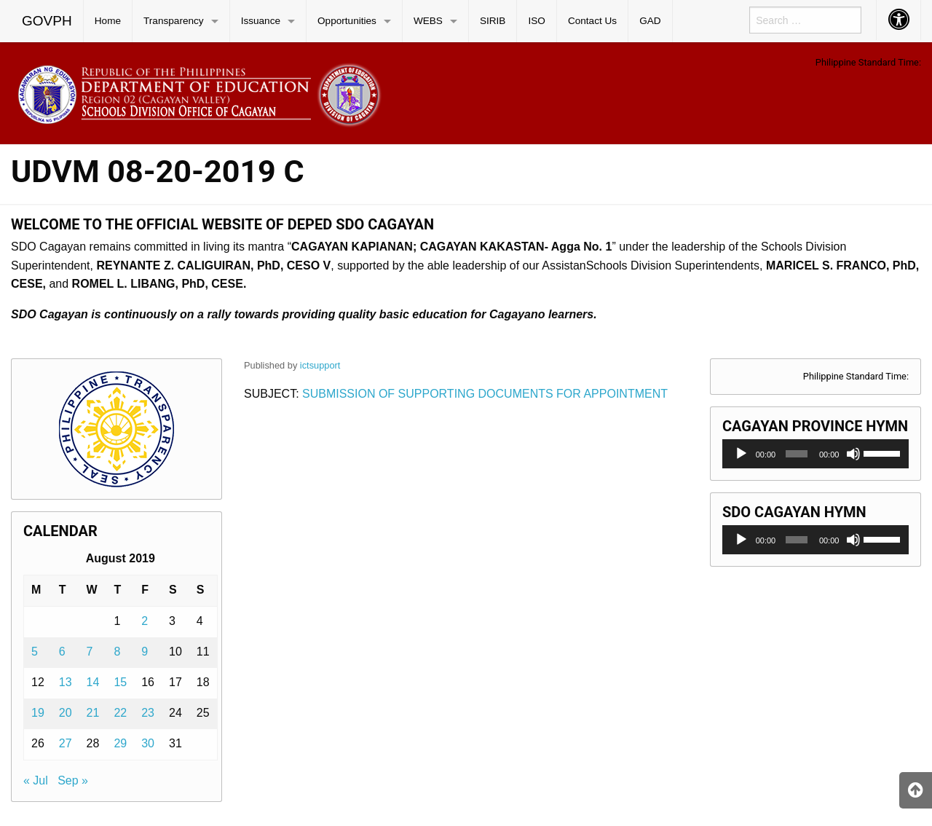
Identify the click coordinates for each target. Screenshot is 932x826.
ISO (536, 20)
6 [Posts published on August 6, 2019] (62, 651)
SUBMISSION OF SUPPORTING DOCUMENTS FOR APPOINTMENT (485, 394)
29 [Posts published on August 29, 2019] (120, 743)
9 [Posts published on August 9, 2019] (144, 651)
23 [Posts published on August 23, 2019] (147, 713)
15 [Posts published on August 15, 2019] (120, 682)
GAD (649, 20)
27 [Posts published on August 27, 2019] (65, 743)
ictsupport (320, 365)
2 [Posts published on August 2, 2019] (144, 621)
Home (108, 20)
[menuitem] (47, 21)
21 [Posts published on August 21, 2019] (93, 713)
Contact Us (592, 20)
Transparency (173, 20)
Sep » (73, 780)
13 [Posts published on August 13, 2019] (65, 682)
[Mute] (853, 454)
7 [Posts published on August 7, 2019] (90, 651)
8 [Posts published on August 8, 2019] (117, 651)
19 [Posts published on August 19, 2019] (37, 713)
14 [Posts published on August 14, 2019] (93, 682)
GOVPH (47, 20)
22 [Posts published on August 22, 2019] (120, 713)
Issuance (260, 20)
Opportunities (346, 20)
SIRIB (493, 20)
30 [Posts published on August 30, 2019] (147, 743)
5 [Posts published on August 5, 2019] (34, 651)
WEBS (428, 20)
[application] (815, 453)
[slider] (796, 453)
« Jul (35, 780)
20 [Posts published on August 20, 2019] (65, 713)
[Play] (741, 454)
